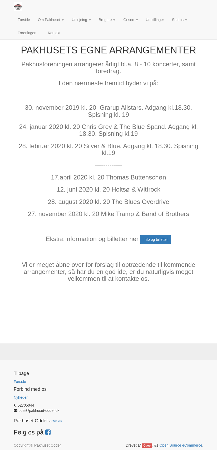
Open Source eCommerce (180, 445)
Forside (20, 381)
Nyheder (21, 397)
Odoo (147, 445)
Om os (56, 421)
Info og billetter (156, 239)
